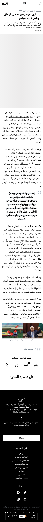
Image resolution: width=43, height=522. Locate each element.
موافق (21, 516)
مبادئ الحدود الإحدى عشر (21, 461)
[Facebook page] (18, 492)
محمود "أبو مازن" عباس (19, 116)
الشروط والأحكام (21, 468)
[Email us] (24, 499)
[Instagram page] (18, 499)
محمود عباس (28, 349)
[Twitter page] (24, 492)
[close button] (9, 516)
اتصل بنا (21, 471)
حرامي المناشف (15, 124)
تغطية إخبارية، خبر (31, 10)
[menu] (40, 3)
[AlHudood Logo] (5, 3)
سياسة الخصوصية (21, 464)
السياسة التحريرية (21, 457)
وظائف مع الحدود (21, 478)
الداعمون (21, 475)
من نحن (21, 453)
